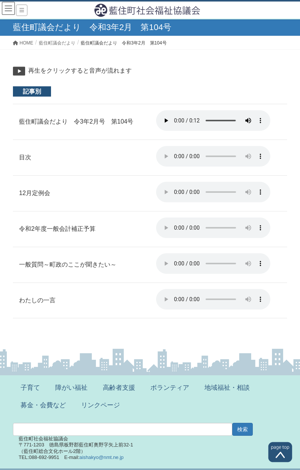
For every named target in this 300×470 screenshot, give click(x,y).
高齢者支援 (119, 387)
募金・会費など (43, 405)
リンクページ (100, 405)
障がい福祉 (71, 387)
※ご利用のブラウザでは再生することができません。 (213, 120)
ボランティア (169, 387)
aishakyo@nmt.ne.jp (102, 457)
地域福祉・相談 (227, 387)
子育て (30, 387)
